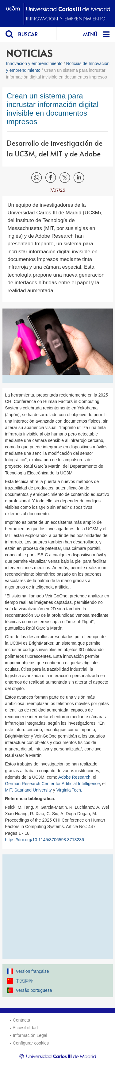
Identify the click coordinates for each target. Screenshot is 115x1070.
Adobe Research (74, 777)
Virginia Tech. (69, 790)
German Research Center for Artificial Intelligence (52, 783)
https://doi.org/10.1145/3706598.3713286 (44, 839)
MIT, (9, 790)
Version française (32, 971)
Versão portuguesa (34, 990)
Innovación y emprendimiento (34, 63)
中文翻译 (24, 980)
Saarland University (33, 790)
